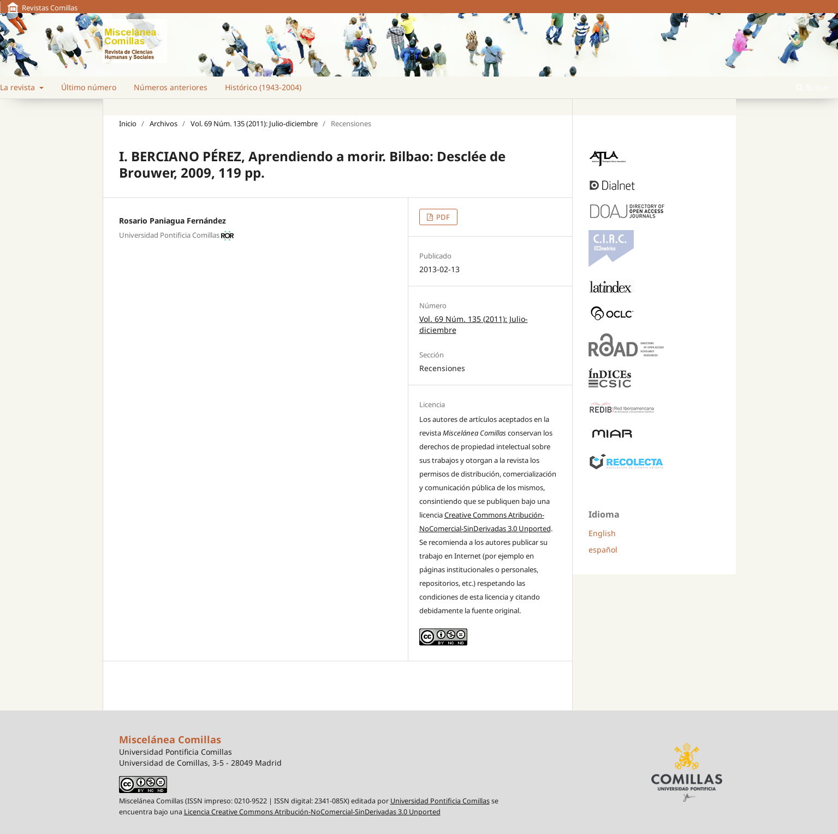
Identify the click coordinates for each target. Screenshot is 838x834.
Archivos (163, 123)
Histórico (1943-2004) (263, 87)
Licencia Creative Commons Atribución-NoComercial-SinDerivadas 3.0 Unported (312, 812)
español (603, 549)
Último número (88, 87)
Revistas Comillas (50, 8)
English (602, 533)
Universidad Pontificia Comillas (440, 801)
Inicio (127, 123)
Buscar (813, 87)
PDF (442, 217)
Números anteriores (170, 87)
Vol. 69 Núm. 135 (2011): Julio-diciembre (254, 123)
